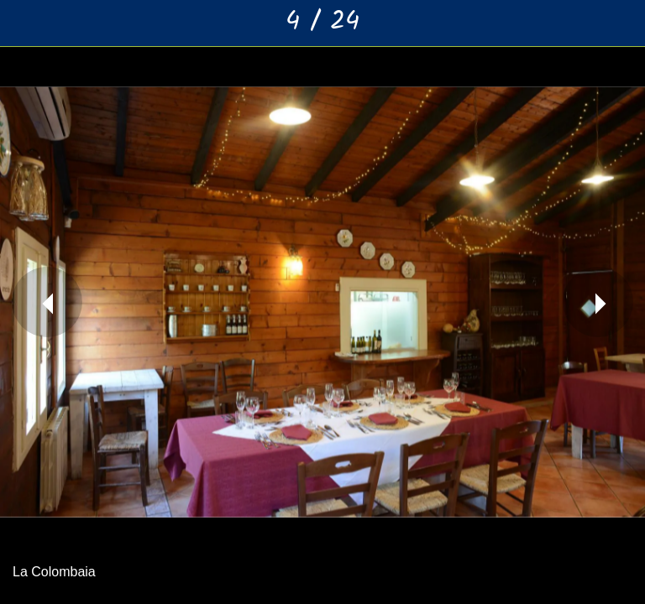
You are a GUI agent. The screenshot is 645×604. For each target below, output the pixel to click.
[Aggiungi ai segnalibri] (621, 23)
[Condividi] (578, 23)
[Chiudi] (23, 23)
